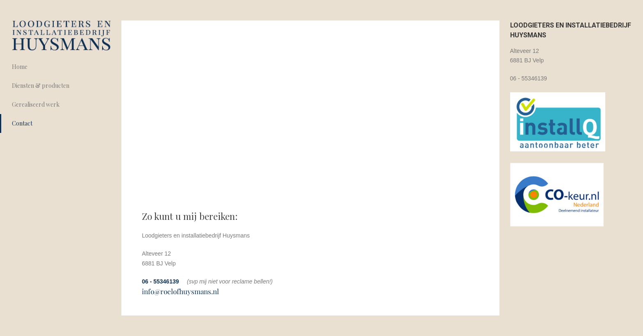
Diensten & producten (40, 85)
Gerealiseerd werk (35, 104)
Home (19, 67)
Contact (22, 123)
